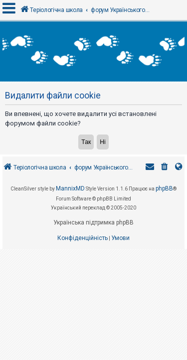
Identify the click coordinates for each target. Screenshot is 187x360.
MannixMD (70, 188)
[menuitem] (164, 168)
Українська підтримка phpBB (93, 222)
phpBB (164, 188)
